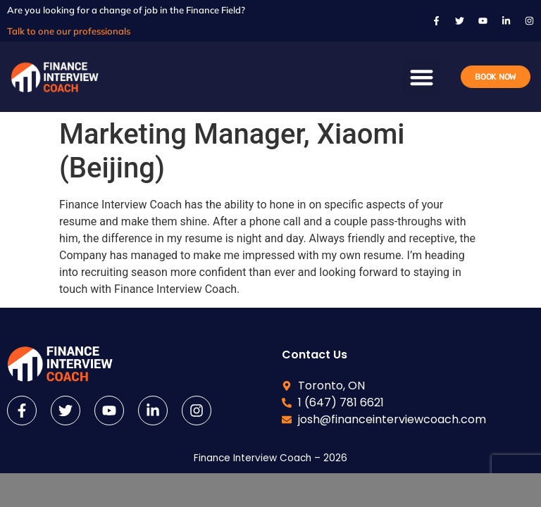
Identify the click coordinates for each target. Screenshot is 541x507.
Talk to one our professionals (68, 31)
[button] (421, 77)
